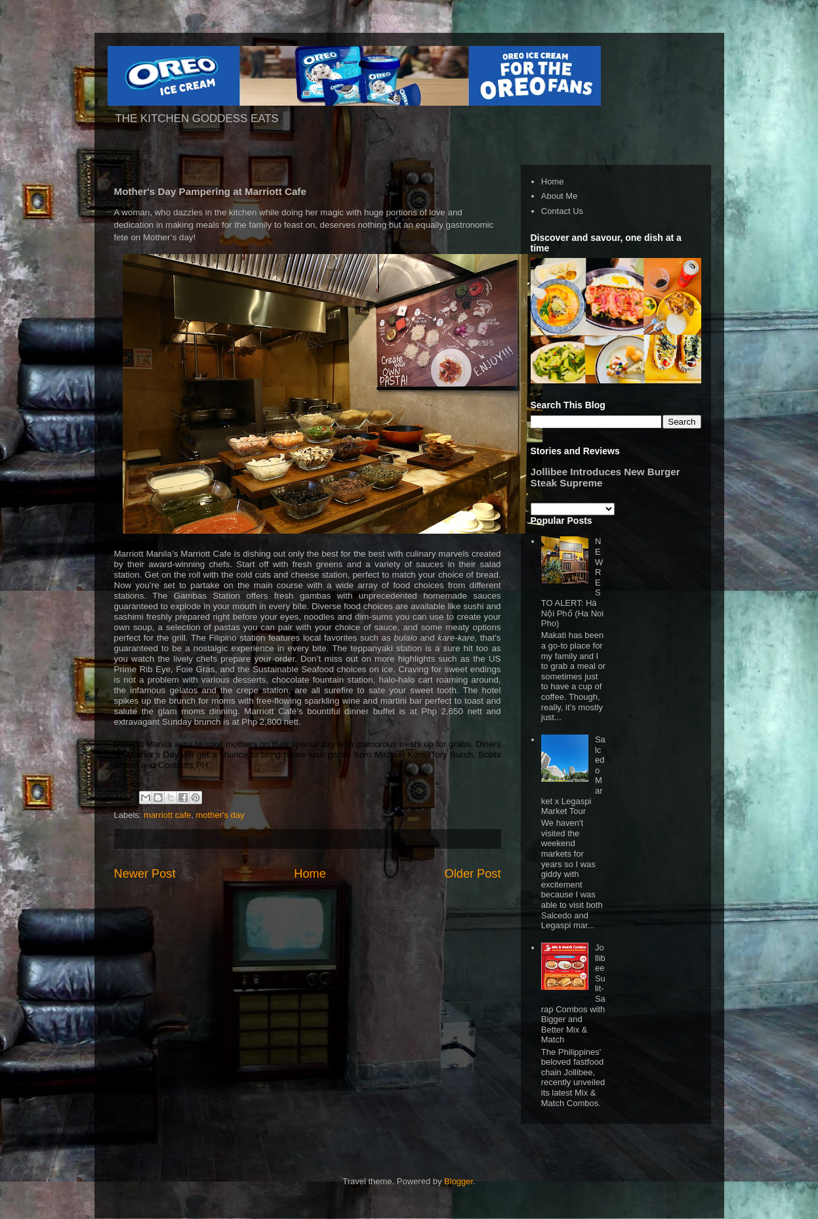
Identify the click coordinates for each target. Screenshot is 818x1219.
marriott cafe (167, 815)
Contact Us (562, 211)
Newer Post (145, 873)
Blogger (458, 1181)
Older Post (473, 873)
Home (310, 873)
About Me (559, 196)
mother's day (220, 815)
